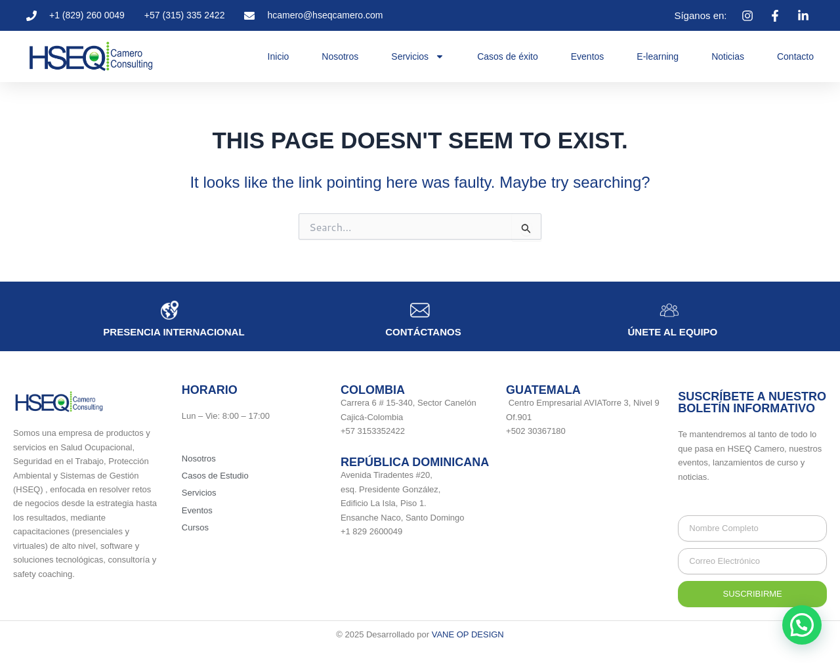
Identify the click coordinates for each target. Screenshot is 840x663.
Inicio (278, 56)
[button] (802, 625)
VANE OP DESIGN (468, 634)
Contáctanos (423, 331)
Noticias (727, 56)
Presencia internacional (173, 331)
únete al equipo (673, 331)
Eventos (587, 56)
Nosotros (340, 56)
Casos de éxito (507, 56)
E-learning (658, 56)
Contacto (795, 56)
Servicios (417, 56)
